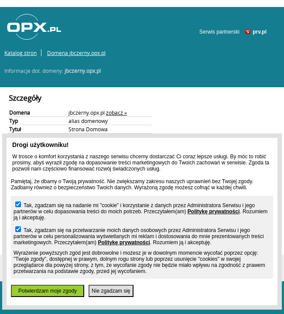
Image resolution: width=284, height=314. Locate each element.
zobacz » (116, 112)
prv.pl (260, 32)
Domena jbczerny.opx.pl (76, 52)
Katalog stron (20, 52)
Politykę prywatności (214, 211)
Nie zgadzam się (111, 291)
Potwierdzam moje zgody (47, 291)
